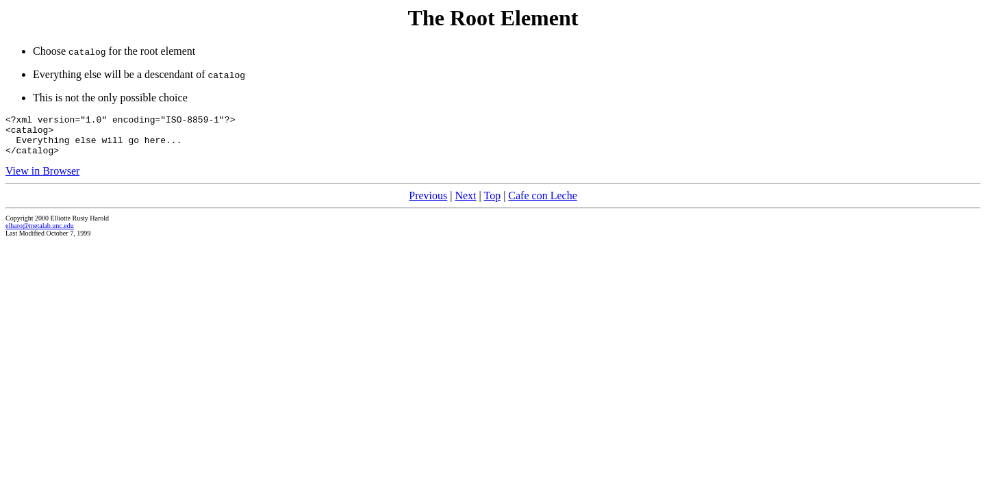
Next (465, 204)
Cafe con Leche (542, 204)
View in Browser (42, 179)
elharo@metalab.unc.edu (39, 234)
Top (492, 204)
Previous (428, 204)
